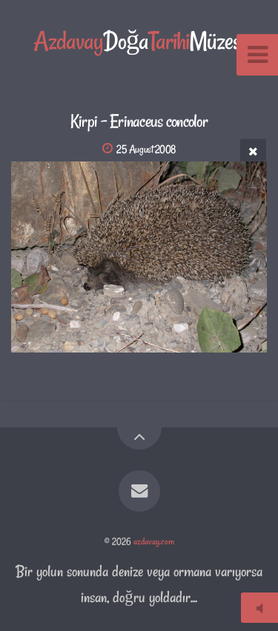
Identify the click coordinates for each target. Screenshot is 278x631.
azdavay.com (153, 541)
